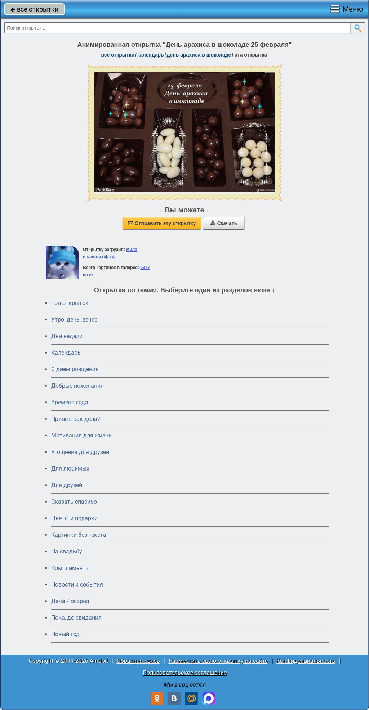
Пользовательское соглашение (185, 672)
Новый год (65, 634)
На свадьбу (66, 551)
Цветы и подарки (74, 518)
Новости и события (77, 584)
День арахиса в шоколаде (199, 55)
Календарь (150, 55)
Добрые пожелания (77, 385)
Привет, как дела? (75, 418)
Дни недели (67, 336)
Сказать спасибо (74, 501)
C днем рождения (75, 369)
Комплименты (70, 568)
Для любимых (70, 468)
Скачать (223, 223)
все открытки (34, 9)
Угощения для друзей (80, 452)
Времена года (69, 402)
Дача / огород (70, 601)
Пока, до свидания (76, 617)
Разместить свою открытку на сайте (218, 660)
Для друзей (66, 485)
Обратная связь (138, 660)
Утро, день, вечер (74, 319)
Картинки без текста (78, 534)
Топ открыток (70, 303)
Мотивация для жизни (81, 435)
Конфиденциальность (305, 660)
